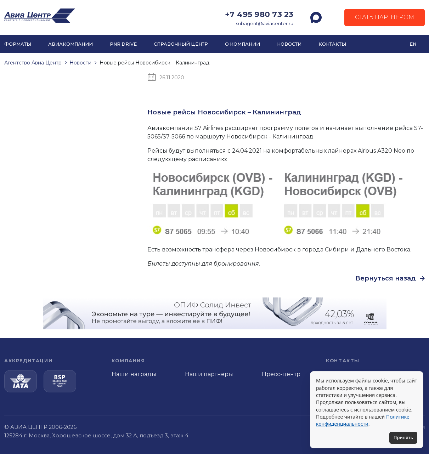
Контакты (332, 44)
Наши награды (134, 374)
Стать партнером (384, 17)
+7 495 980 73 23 (259, 14)
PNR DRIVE (123, 44)
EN (413, 44)
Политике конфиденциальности (362, 420)
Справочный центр (181, 44)
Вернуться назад (390, 278)
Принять (403, 437)
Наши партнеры (209, 374)
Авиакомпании (70, 44)
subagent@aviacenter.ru (264, 23)
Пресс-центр (281, 374)
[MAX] (316, 17)
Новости (289, 44)
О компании (242, 44)
